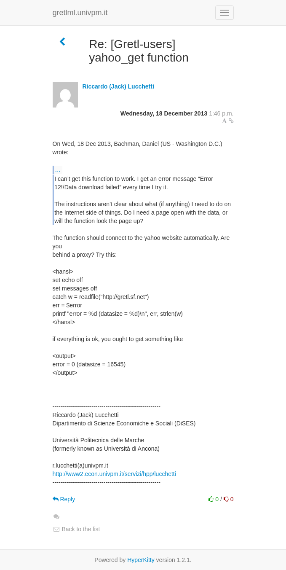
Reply (64, 499)
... (58, 169)
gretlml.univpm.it (80, 12)
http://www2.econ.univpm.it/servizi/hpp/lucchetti (114, 474)
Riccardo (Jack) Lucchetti (118, 86)
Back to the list (76, 529)
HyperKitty (141, 560)
